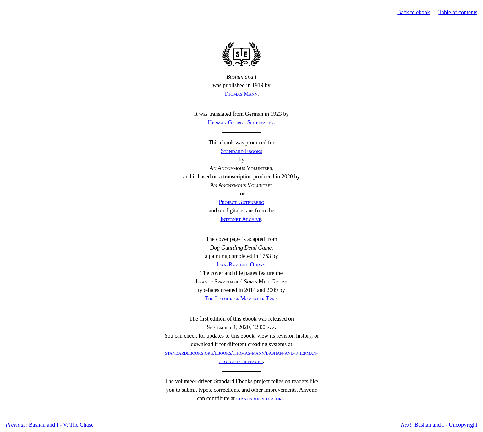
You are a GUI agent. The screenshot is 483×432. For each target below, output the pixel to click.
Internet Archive (240, 219)
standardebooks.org (260, 398)
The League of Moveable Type (241, 298)
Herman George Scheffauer (241, 122)
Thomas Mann (241, 94)
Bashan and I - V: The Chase (50, 425)
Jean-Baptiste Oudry (241, 264)
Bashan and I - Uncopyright (439, 425)
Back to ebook (413, 12)
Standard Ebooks (34, 12)
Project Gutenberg (241, 202)
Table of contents (457, 12)
